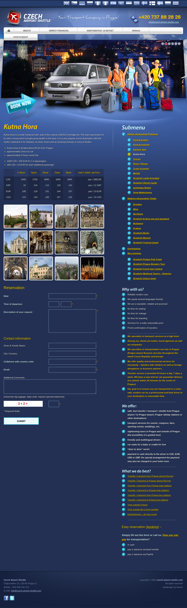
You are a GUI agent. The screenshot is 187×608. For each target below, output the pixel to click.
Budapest (138, 223)
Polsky (168, 3)
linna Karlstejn (140, 140)
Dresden (137, 204)
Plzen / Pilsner (140, 164)
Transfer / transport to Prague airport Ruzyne (149, 481)
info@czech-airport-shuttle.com (164, 22)
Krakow (137, 228)
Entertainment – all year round (142, 514)
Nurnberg (138, 214)
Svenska (144, 3)
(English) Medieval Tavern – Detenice (152, 273)
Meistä (27, 31)
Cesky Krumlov (141, 169)
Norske (137, 3)
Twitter (12, 598)
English (66, 3)
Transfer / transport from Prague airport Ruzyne (150, 476)
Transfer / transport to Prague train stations (148, 490)
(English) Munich (142, 238)
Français (98, 3)
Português (121, 3)
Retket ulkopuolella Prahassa (143, 134)
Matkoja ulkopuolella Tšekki (142, 198)
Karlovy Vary (139, 149)
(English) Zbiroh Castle (145, 183)
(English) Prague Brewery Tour (149, 264)
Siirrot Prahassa (58, 31)
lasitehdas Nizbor (142, 188)
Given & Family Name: (15, 345)
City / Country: (11, 353)
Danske (160, 3)
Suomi (152, 3)
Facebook (6, 598)
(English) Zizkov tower (144, 278)
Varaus (136, 31)
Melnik (136, 173)
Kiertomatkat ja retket (100, 31)
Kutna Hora (139, 154)
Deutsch (82, 3)
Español (113, 3)
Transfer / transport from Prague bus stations (149, 495)
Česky (74, 3)
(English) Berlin (141, 233)
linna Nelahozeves (142, 192)
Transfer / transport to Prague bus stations (148, 500)
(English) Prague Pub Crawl (147, 259)
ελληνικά (176, 3)
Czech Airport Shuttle (28, 17)
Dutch (129, 3)
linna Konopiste (141, 145)
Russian (90, 3)
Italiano (105, 3)
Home (9, 31)
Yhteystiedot (20, 37)
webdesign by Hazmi (173, 587)
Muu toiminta (134, 253)
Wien (135, 209)
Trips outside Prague (138, 505)
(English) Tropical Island (145, 242)
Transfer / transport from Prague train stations (150, 486)
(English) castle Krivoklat (146, 178)
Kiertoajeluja (134, 249)
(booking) (152, 527)
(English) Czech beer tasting (147, 269)
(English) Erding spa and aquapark (151, 219)
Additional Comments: (14, 377)
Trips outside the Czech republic (143, 509)
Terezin (137, 159)
